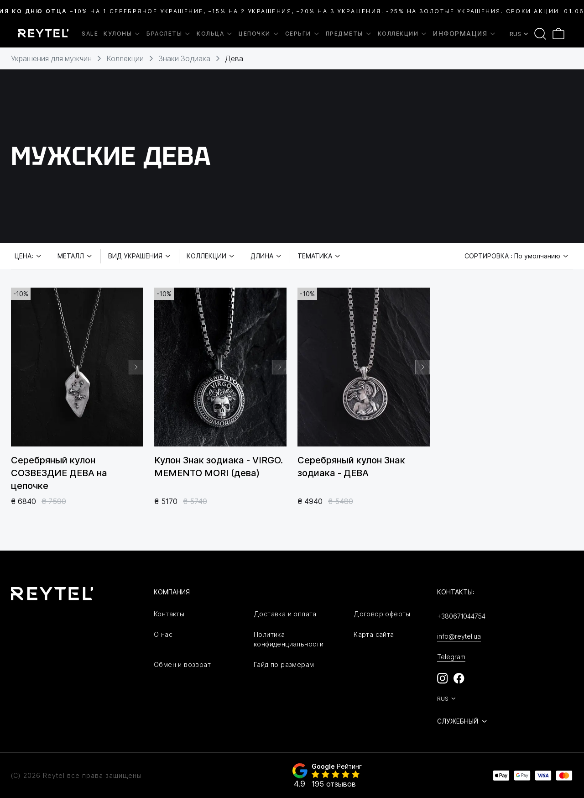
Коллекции (403, 33)
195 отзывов (334, 783)
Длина (266, 256)
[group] (77, 367)
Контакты (169, 614)
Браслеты (168, 33)
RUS (519, 33)
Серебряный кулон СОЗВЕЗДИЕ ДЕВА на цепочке (59, 473)
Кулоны (122, 33)
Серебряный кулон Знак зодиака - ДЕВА (351, 466)
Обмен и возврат (182, 664)
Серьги (302, 33)
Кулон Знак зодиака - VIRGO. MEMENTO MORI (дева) (218, 466)
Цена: (28, 256)
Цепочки (259, 33)
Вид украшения (140, 256)
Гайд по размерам (284, 664)
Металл (75, 256)
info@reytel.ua (459, 636)
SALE (90, 33)
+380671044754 (461, 616)
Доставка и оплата (285, 614)
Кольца (215, 33)
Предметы (349, 33)
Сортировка (516, 256)
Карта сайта (374, 634)
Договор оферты (382, 614)
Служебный (462, 721)
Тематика (319, 256)
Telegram (451, 657)
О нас (163, 634)
